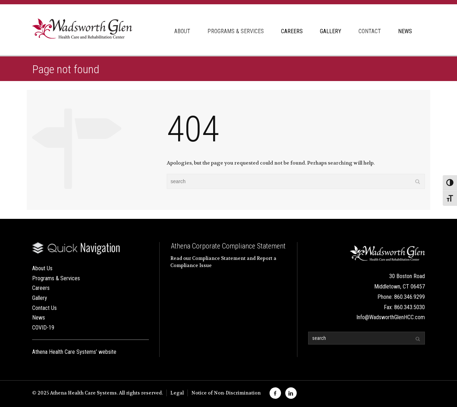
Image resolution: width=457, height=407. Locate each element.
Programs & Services (56, 278)
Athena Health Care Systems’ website (74, 351)
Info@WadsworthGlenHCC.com (390, 317)
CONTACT (369, 31)
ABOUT (182, 31)
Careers (41, 288)
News (38, 317)
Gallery (39, 298)
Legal (177, 393)
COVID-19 (43, 327)
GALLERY (330, 31)
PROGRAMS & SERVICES (235, 31)
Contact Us (44, 308)
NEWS (405, 31)
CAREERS (292, 31)
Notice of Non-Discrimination (226, 393)
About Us (42, 268)
